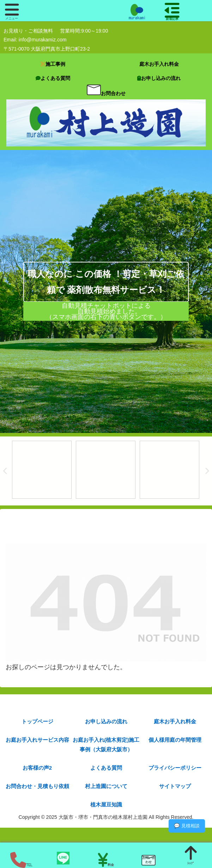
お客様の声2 (37, 768)
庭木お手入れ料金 (175, 721)
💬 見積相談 (187, 825)
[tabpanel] (42, 470)
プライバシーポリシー (175, 768)
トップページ (37, 721)
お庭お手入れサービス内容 (37, 740)
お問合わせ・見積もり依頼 (37, 786)
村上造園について (106, 786)
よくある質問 (106, 768)
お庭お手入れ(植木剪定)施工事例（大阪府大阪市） (106, 744)
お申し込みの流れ (106, 721)
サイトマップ (175, 786)
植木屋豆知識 (106, 805)
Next (206, 471)
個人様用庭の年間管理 (175, 740)
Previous (5, 471)
